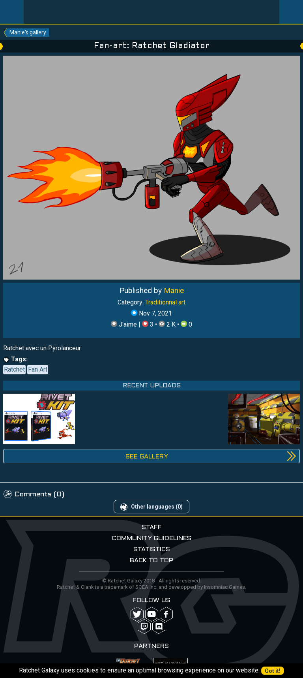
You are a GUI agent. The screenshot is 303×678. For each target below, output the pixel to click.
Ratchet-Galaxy (152, 12)
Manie (174, 290)
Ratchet (14, 369)
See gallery (146, 457)
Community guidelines (151, 538)
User (291, 12)
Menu (12, 12)
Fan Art (37, 369)
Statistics (151, 549)
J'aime (124, 324)
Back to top (151, 560)
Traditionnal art (165, 302)
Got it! (273, 671)
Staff (152, 527)
